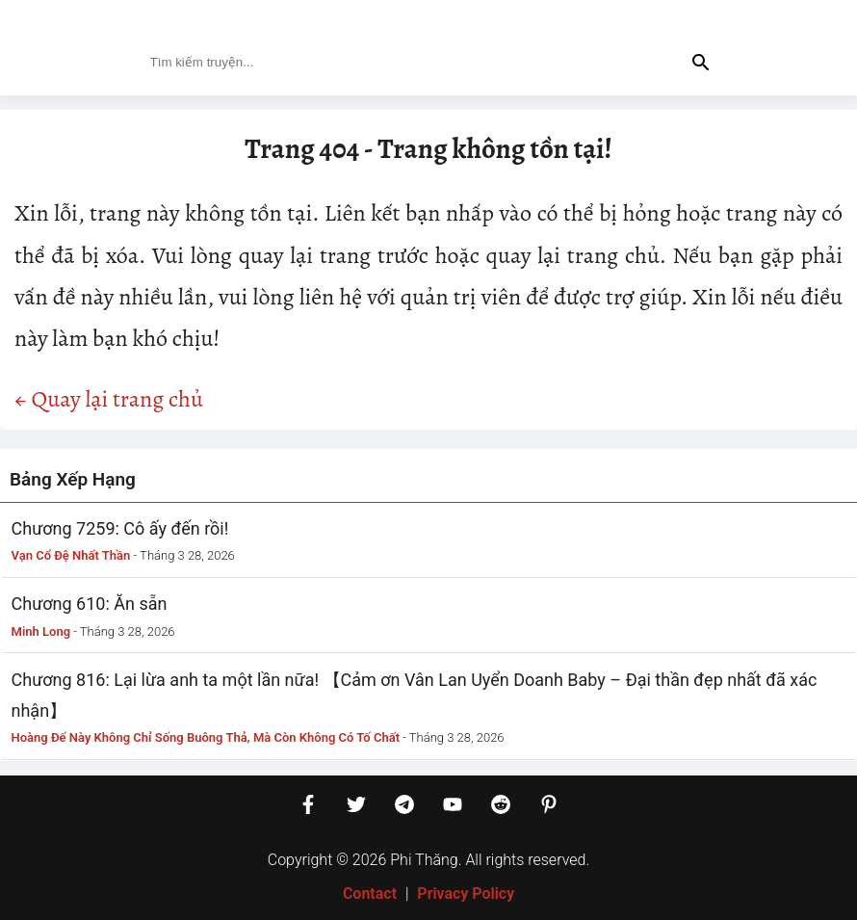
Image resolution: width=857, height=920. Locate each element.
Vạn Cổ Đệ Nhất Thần (71, 555)
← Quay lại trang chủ (108, 398)
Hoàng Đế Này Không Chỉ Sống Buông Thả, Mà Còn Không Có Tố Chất (206, 737)
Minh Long (41, 631)
